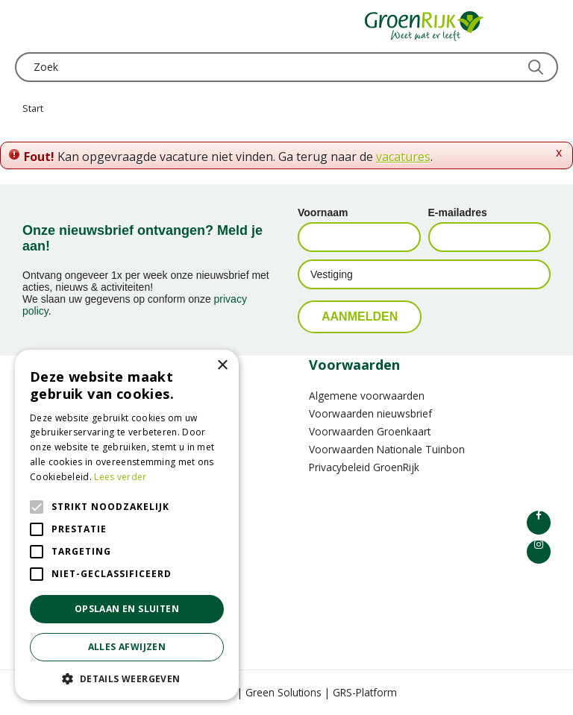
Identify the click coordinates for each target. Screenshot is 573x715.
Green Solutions (283, 692)
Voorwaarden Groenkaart (369, 431)
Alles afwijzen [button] (127, 646)
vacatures (403, 156)
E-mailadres (457, 212)
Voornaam (323, 212)
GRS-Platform (365, 692)
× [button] (222, 365)
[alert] (127, 525)
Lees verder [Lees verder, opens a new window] (120, 476)
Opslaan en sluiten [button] (127, 608)
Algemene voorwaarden (367, 395)
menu (26, 26)
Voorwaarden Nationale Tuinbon (387, 449)
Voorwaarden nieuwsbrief (370, 413)
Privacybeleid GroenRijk (364, 467)
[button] (127, 678)
